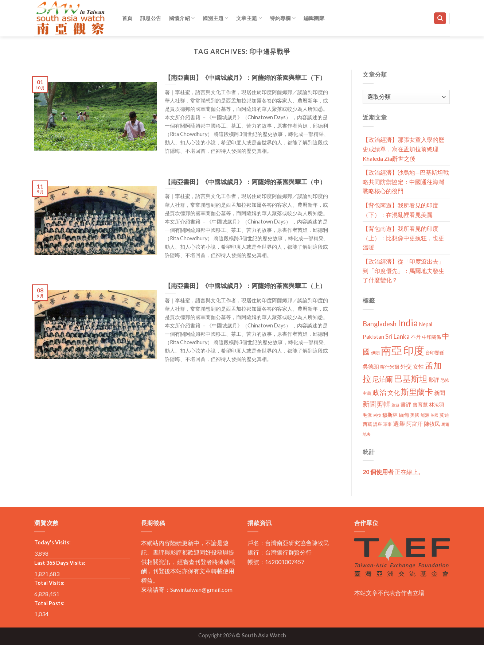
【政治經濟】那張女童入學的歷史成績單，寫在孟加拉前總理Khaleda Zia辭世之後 (403, 149)
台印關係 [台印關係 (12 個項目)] (434, 352)
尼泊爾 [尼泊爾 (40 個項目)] (382, 379)
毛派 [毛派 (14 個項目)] (367, 415)
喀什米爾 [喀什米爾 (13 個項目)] (389, 367)
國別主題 (216, 18)
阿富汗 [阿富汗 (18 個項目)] (414, 424)
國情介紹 (182, 18)
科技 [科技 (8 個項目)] (377, 415)
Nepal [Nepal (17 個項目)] (425, 324)
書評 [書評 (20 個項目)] (406, 404)
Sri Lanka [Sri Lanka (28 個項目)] (397, 336)
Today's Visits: (52, 542)
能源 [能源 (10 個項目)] (425, 415)
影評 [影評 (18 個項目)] (434, 380)
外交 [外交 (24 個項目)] (406, 366)
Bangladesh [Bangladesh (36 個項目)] (380, 324)
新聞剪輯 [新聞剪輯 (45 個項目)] (376, 404)
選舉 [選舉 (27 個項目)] (399, 423)
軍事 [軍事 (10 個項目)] (387, 424)
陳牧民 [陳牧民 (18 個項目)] (432, 424)
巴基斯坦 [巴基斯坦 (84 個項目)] (411, 379)
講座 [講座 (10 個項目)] (377, 424)
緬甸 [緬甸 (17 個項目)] (404, 415)
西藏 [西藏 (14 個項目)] (367, 424)
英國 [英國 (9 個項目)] (434, 415)
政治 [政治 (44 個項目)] (379, 392)
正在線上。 (393, 471)
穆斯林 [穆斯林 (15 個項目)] (390, 415)
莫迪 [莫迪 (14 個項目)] (444, 415)
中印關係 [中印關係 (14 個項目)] (431, 337)
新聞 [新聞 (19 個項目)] (439, 392)
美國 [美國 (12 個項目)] (414, 415)
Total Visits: (49, 583)
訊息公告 (150, 18)
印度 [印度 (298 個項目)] (413, 350)
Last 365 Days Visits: (59, 563)
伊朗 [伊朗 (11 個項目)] (375, 352)
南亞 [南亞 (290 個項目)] (391, 350)
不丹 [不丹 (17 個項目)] (416, 337)
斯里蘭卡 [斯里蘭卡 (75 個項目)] (417, 392)
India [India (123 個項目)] (408, 323)
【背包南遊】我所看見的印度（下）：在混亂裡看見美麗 (400, 210)
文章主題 (249, 18)
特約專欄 (283, 18)
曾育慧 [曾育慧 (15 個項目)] (420, 404)
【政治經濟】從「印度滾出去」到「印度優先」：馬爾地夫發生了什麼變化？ (403, 270)
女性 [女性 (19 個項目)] (418, 366)
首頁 (127, 18)
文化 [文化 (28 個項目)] (393, 392)
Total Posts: (49, 603)
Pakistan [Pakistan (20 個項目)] (373, 336)
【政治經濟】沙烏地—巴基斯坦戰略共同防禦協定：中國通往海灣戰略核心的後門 (406, 181)
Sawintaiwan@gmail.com (201, 589)
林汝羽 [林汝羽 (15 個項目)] (436, 404)
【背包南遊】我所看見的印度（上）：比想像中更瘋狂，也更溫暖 (403, 237)
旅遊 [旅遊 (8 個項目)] (395, 405)
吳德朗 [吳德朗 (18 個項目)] (371, 367)
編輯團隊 (314, 18)
